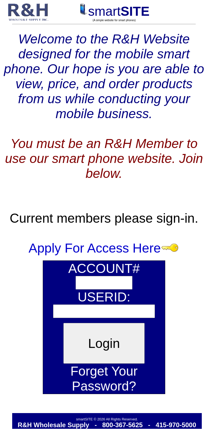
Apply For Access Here (103, 248)
